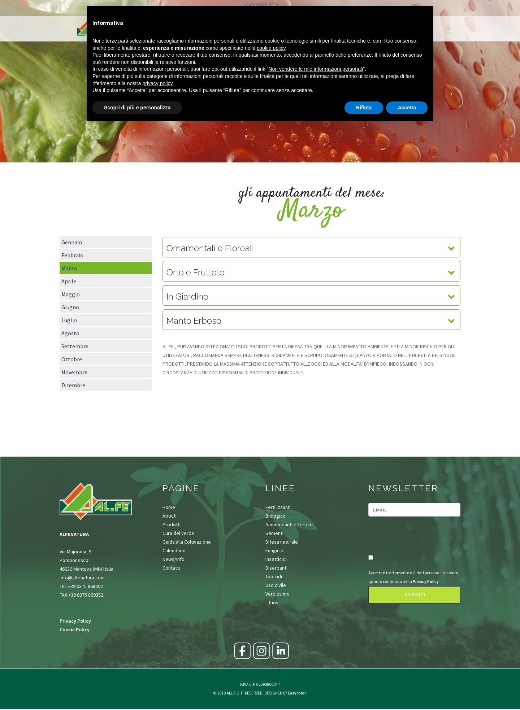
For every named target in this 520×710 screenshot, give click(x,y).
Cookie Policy (75, 629)
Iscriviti (414, 595)
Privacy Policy (75, 621)
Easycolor (297, 693)
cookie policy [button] (271, 48)
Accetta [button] (407, 107)
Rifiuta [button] (364, 107)
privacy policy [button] (158, 83)
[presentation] (410, 536)
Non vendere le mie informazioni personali (315, 69)
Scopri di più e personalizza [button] (137, 107)
